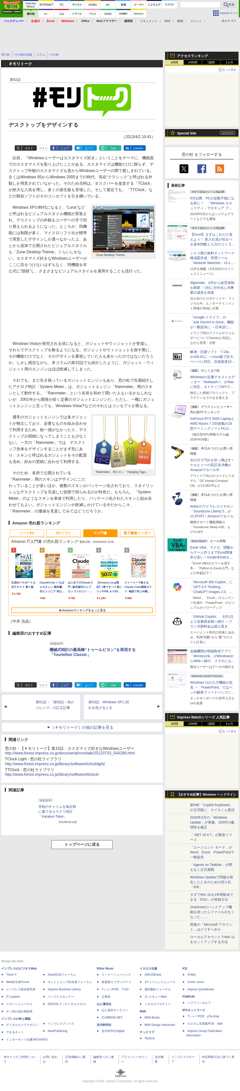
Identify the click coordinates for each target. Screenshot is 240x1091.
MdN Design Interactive (159, 1025)
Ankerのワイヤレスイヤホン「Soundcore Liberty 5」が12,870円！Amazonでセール (212, 511)
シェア (64, 148)
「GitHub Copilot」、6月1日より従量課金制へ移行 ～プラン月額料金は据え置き (211, 621)
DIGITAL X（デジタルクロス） (68, 1004)
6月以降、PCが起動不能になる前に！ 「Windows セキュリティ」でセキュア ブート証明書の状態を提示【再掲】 (212, 208)
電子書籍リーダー (137, 533)
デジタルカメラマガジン (22, 1025)
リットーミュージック (116, 974)
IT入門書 (100, 533)
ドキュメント (148, 21)
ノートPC (26, 533)
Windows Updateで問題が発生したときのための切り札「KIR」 (211, 882)
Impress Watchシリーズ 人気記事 (203, 717)
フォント (196, 21)
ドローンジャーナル (19, 1004)
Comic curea (195, 982)
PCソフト (63, 533)
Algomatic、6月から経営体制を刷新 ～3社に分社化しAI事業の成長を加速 (212, 287)
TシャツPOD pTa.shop (203, 1016)
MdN (143, 1011)
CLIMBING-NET (112, 1017)
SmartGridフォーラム (62, 974)
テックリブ (147, 1032)
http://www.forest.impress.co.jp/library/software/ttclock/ (52, 774)
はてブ (89, 148)
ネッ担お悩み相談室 (19, 1011)
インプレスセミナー (61, 996)
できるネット (15, 1032)
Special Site (186, 133)
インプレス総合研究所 (21, 989)
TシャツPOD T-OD (115, 989)
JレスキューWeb (155, 996)
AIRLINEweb (152, 974)
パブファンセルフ (199, 1003)
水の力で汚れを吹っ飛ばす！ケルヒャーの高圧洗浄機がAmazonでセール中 (212, 465)
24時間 (192, 62)
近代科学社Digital (113, 1031)
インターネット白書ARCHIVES (27, 1039)
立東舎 (106, 996)
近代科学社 (104, 1025)
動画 (180, 21)
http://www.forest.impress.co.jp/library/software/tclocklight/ (55, 764)
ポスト (29, 148)
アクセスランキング (192, 56)
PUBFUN (188, 996)
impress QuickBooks (200, 989)
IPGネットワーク (193, 1010)
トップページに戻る (82, 844)
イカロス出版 (148, 968)
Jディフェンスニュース (159, 982)
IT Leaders (13, 996)
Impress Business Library (64, 989)
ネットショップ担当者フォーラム (70, 982)
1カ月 (229, 62)
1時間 (174, 62)
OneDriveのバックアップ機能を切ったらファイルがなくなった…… (212, 912)
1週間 (211, 62)
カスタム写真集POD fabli (205, 1023)
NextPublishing (57, 1031)
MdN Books (152, 1017)
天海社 (191, 974)
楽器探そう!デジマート (117, 982)
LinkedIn (138, 148)
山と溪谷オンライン (115, 1010)
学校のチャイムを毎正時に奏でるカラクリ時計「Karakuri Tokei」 (57, 811)
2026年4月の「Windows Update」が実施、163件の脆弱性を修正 (212, 822)
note (113, 148)
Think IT (11, 974)
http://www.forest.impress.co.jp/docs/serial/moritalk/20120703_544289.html (70, 753)
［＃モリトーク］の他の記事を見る (82, 727)
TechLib (149, 1038)
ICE (184, 968)
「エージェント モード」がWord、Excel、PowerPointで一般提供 (212, 852)
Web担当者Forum (17, 982)
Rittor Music (105, 968)
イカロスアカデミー (157, 1004)
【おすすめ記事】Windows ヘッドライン (206, 794)
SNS (167, 21)
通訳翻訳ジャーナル (157, 989)
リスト (43, 148)
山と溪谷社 (104, 1004)
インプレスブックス (61, 1023)
